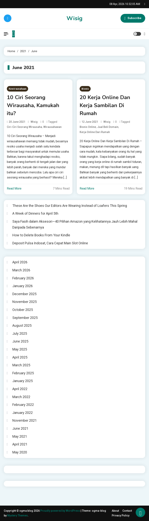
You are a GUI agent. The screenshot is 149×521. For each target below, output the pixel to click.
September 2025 (25, 318)
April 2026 (19, 262)
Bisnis (85, 88)
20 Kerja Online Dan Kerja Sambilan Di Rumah (105, 105)
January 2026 (22, 286)
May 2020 (19, 452)
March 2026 (21, 270)
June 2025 (20, 341)
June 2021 (20, 428)
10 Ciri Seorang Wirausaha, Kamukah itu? (33, 105)
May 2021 (19, 436)
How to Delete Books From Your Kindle (41, 235)
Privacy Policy (120, 515)
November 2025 (24, 302)
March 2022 (21, 397)
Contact (127, 510)
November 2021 (24, 420)
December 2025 (24, 294)
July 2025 (19, 333)
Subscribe (132, 18)
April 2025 (19, 357)
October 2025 (22, 310)
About (115, 510)
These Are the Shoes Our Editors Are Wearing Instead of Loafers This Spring (69, 206)
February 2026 (23, 278)
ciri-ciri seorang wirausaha (24, 126)
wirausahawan (52, 126)
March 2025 (21, 365)
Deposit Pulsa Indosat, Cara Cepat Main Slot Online (50, 243)
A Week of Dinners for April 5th (35, 213)
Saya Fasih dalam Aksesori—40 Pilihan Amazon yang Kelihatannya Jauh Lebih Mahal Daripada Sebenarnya (74, 224)
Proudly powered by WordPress (60, 510)
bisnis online (88, 126)
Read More (14, 188)
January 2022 (22, 413)
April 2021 (19, 444)
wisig (34, 121)
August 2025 (22, 325)
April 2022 (19, 389)
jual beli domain (107, 126)
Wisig (74, 18)
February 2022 (23, 405)
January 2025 (22, 381)
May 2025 (19, 349)
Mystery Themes (17, 515)
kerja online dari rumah (95, 132)
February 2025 (23, 373)
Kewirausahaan (17, 88)
